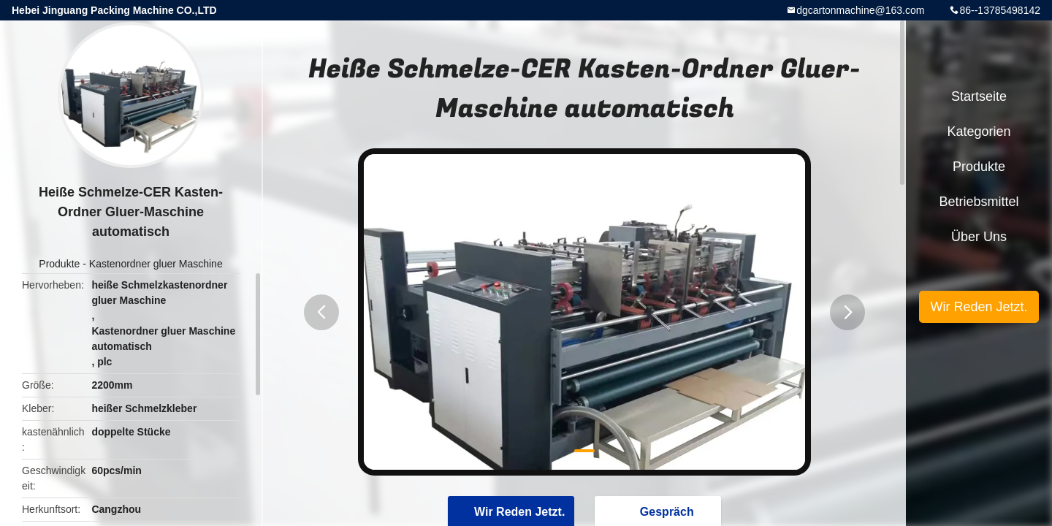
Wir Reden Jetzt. (978, 307)
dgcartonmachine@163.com (860, 10)
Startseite (979, 96)
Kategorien (978, 131)
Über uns (979, 236)
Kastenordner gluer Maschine (156, 264)
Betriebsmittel (978, 201)
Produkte (59, 264)
